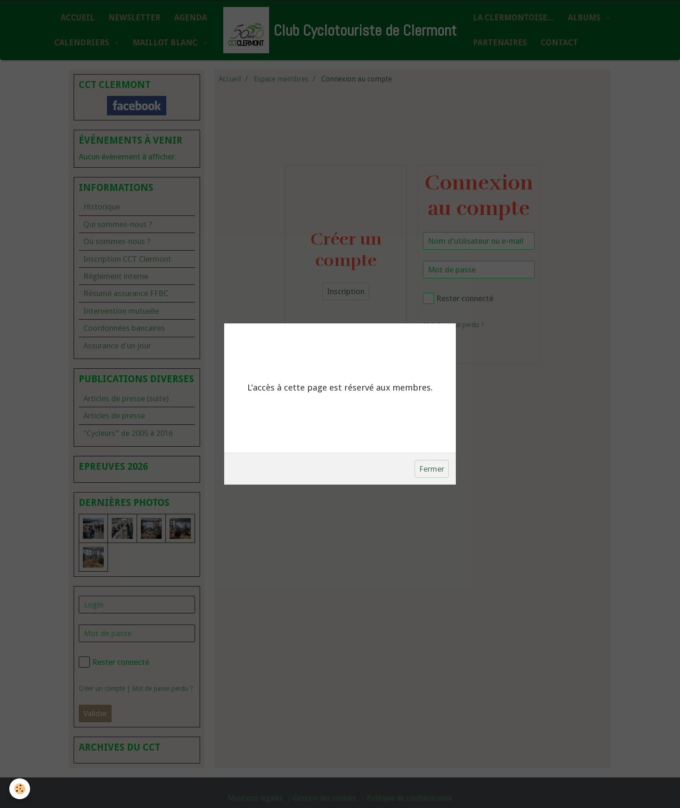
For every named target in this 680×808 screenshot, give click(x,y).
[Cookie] (19, 788)
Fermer (431, 468)
